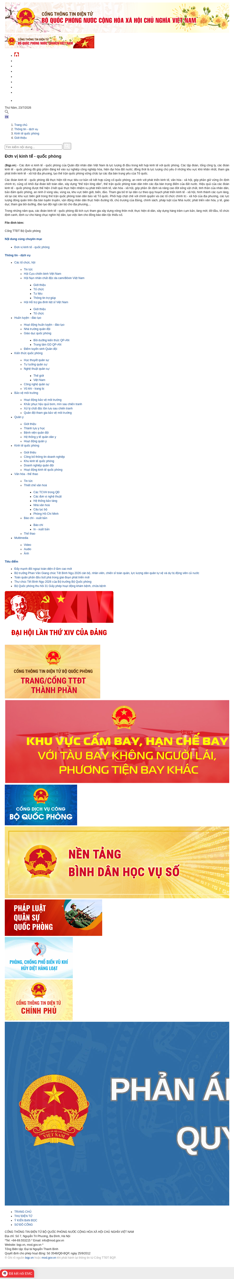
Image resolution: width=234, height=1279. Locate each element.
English (20, 99)
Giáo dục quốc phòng (37, 333)
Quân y (19, 417)
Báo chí (38, 525)
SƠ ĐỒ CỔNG (23, 1224)
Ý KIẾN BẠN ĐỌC (25, 1220)
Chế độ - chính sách (29, 86)
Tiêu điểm (11, 561)
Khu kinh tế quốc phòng (39, 461)
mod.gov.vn (49, 1257)
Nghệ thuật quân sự (36, 368)
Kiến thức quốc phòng (28, 353)
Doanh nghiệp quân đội (39, 465)
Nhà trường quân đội (37, 329)
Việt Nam (39, 380)
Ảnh (26, 553)
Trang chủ (20, 125)
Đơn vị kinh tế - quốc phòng (31, 247)
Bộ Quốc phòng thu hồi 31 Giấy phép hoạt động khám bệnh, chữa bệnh (60, 586)
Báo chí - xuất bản (35, 518)
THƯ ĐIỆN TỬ (23, 1216)
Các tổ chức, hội (24, 262)
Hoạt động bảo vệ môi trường (43, 400)
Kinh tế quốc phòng (26, 133)
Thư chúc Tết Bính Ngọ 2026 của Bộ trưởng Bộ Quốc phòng (52, 581)
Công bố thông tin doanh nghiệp (44, 456)
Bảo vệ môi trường (26, 393)
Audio (27, 549)
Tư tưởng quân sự (35, 364)
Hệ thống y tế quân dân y (40, 437)
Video (27, 545)
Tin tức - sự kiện (26, 60)
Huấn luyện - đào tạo (27, 317)
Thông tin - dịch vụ (28, 91)
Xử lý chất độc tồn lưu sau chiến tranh (48, 408)
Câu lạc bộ (40, 509)
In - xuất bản (41, 529)
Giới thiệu (20, 138)
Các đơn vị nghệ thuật (47, 496)
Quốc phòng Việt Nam (30, 70)
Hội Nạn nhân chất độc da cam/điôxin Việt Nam (54, 278)
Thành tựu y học (34, 428)
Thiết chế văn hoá (35, 485)
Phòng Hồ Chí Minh (45, 513)
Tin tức (28, 269)
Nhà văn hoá (41, 505)
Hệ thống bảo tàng (45, 501)
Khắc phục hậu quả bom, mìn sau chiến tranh (53, 404)
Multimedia (21, 538)
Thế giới (38, 375)
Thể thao (29, 533)
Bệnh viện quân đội (36, 432)
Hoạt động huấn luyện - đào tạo (44, 324)
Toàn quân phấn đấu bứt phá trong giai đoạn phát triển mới (52, 577)
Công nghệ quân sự (36, 384)
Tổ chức (38, 289)
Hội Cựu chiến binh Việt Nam (42, 273)
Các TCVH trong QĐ (46, 492)
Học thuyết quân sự (36, 360)
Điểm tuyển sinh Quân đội (40, 349)
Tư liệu (38, 293)
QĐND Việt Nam (24, 65)
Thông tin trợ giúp (44, 298)
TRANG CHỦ (23, 1211)
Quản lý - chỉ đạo (27, 75)
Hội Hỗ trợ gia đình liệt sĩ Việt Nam (46, 302)
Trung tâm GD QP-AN (47, 344)
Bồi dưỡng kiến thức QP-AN (51, 340)
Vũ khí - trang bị (34, 388)
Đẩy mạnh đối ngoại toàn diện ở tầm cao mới (43, 568)
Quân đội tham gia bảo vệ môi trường (48, 412)
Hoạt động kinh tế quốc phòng (43, 469)
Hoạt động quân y (35, 441)
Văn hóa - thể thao (26, 474)
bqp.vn (29, 1257)
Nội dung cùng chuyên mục (23, 239)
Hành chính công (27, 81)
